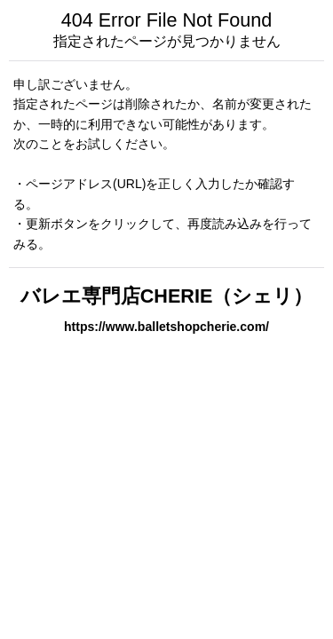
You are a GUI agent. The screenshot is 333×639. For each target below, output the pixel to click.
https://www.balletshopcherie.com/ (166, 327)
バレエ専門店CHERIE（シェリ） (166, 296)
